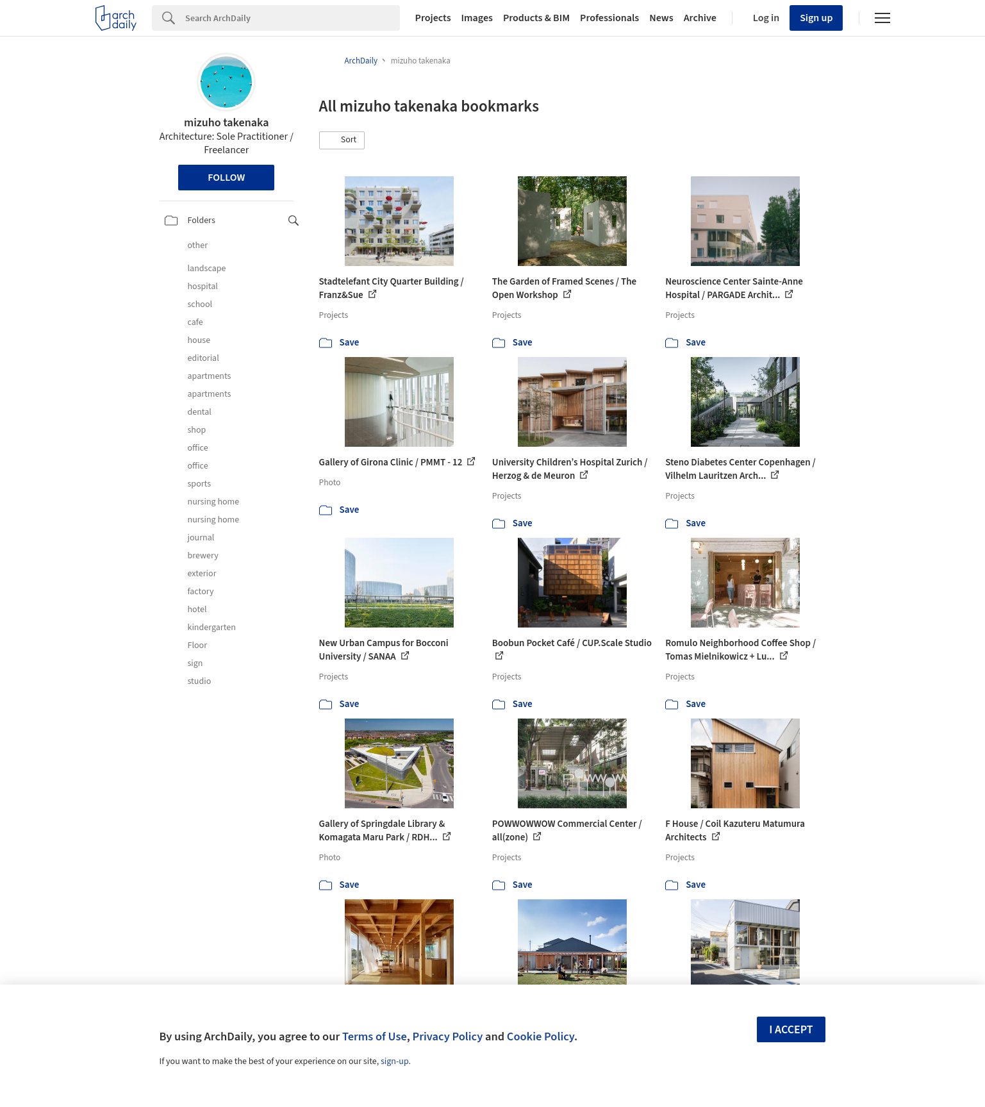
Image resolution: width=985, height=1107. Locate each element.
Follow (226, 178)
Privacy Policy (447, 1036)
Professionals (609, 18)
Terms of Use (374, 1036)
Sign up (816, 18)
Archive (700, 18)
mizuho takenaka (226, 123)
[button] (342, 140)
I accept (791, 1030)
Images (477, 18)
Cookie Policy (540, 1036)
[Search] (292, 18)
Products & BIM (536, 18)
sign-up (395, 1061)
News (661, 18)
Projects (433, 18)
